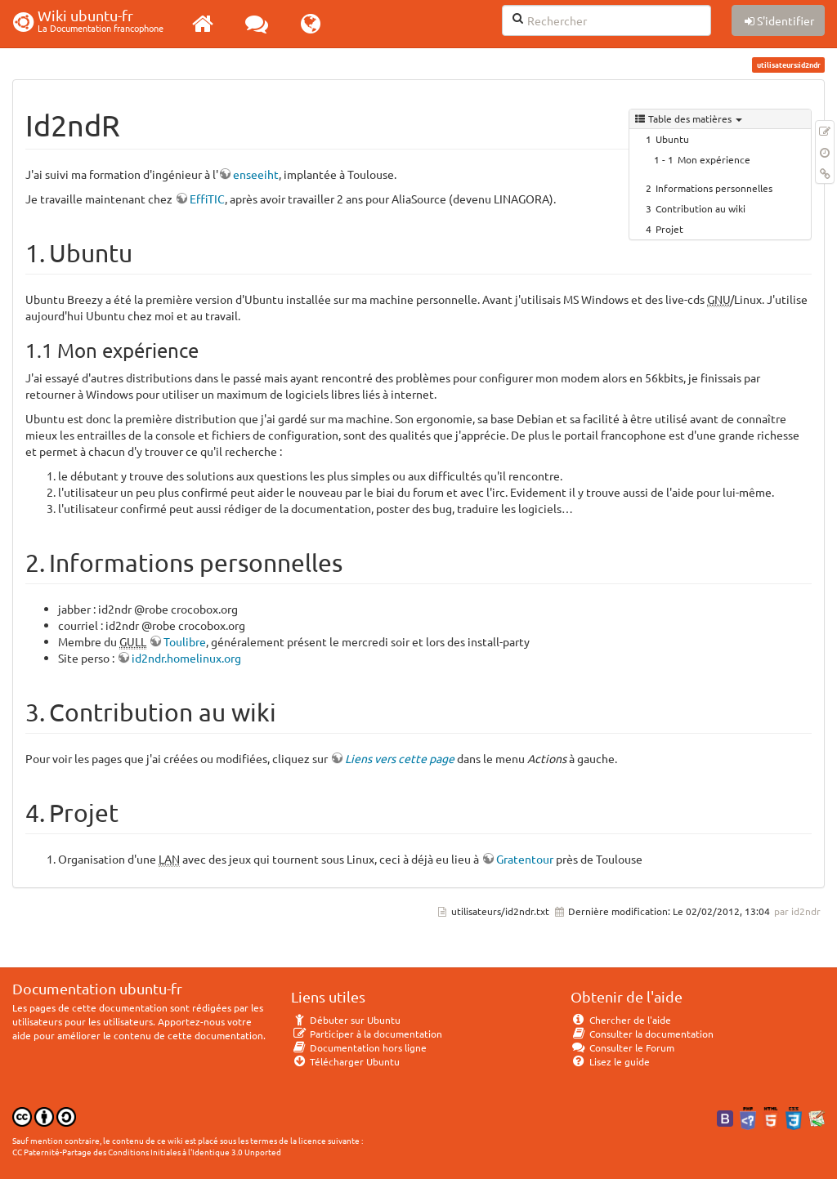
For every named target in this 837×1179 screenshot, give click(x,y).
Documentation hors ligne (359, 1047)
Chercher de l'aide (621, 1019)
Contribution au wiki (700, 208)
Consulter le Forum (622, 1047)
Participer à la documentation (366, 1033)
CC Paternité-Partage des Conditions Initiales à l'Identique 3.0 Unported (146, 1152)
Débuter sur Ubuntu (346, 1019)
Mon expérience (714, 159)
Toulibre (184, 641)
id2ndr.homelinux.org (186, 657)
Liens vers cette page (399, 758)
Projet (669, 228)
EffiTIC (207, 198)
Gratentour (524, 858)
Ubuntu (672, 138)
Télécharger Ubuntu (345, 1061)
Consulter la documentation (642, 1033)
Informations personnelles (714, 187)
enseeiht (256, 174)
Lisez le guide (610, 1061)
